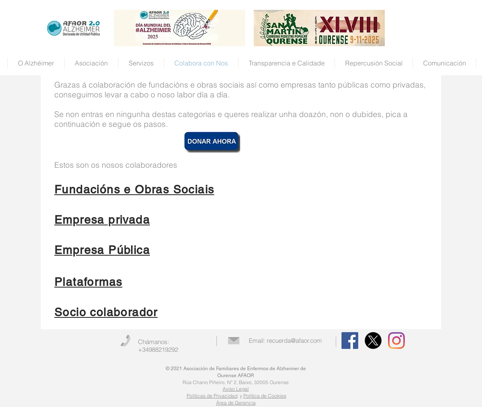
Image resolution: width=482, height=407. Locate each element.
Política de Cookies (264, 396)
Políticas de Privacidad (212, 396)
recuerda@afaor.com (294, 340)
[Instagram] (396, 340)
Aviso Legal (236, 389)
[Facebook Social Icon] (349, 340)
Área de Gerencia (236, 403)
